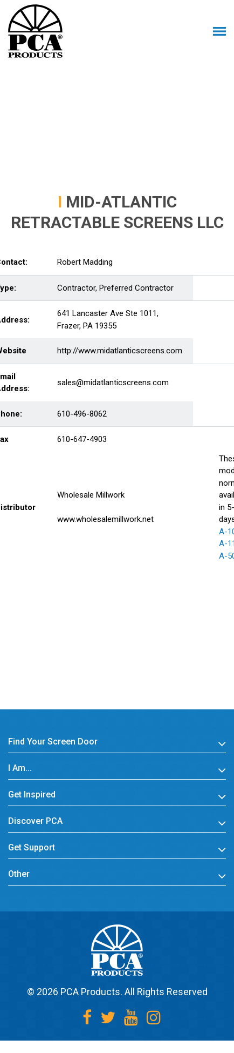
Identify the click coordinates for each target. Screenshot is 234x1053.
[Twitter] (107, 1017)
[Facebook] (87, 1017)
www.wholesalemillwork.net (105, 519)
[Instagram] (154, 1017)
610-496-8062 (82, 414)
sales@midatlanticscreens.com (113, 382)
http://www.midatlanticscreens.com (119, 351)
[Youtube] (131, 1017)
